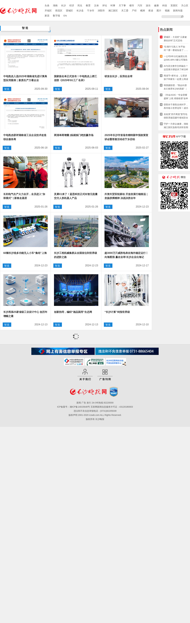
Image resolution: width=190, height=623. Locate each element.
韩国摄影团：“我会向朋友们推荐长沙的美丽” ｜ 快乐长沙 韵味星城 (175, 87)
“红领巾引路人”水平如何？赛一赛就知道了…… (176, 48)
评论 (104, 5)
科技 (164, 5)
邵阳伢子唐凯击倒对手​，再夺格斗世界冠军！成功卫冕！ (176, 106)
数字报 (56, 15)
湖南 (55, 5)
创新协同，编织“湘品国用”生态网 (73, 312)
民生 (80, 5)
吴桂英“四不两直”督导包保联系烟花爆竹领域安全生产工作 (176, 116)
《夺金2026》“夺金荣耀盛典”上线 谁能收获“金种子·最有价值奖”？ (176, 97)
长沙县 (80, 10)
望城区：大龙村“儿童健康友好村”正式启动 (175, 39)
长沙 (63, 5)
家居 (47, 15)
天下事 (122, 5)
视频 (167, 10)
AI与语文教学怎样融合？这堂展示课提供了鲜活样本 (176, 68)
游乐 (148, 5)
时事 (113, 5)
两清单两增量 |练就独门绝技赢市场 (73, 135)
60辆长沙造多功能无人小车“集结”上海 (25, 253)
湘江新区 (113, 10)
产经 (134, 10)
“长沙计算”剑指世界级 (117, 312)
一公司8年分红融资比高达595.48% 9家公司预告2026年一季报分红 (176, 58)
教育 (88, 5)
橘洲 (142, 10)
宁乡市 (90, 10)
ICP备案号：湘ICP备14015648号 (73, 407)
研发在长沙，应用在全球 (118, 76)
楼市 (131, 5)
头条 (47, 5)
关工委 (124, 10)
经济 (71, 5)
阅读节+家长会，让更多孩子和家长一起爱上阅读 (176, 77)
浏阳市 (101, 10)
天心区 (184, 5)
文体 (96, 5)
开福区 (48, 10)
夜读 (150, 10)
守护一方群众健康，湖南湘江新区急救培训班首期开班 (176, 126)
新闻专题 (178, 10)
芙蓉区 (174, 5)
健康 (156, 5)
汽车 (140, 5)
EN (65, 15)
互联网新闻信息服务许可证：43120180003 (112, 407)
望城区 (69, 10)
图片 (159, 10)
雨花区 (58, 10)
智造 (7, 89)
